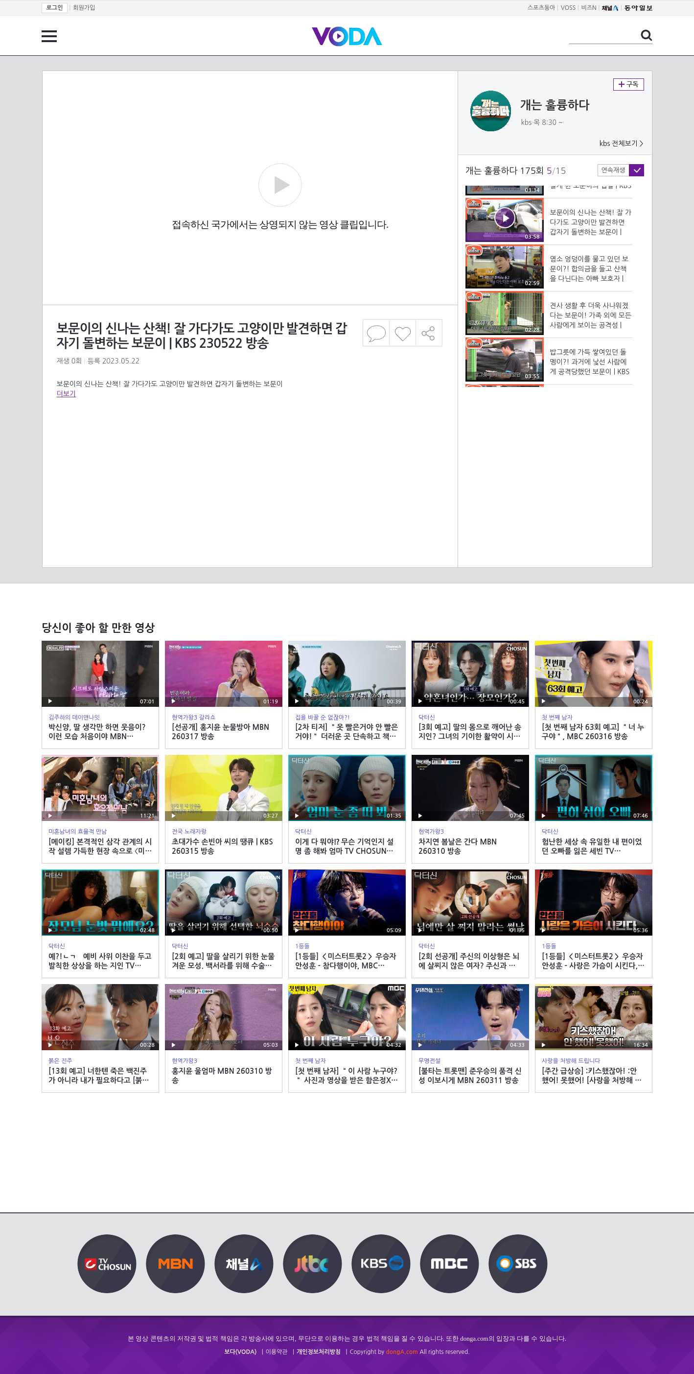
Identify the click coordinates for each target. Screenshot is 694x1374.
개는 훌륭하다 (555, 105)
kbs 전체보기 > (622, 143)
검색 (646, 35)
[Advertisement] (249, 437)
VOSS (568, 8)
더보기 (66, 393)
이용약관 (277, 1352)
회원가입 (84, 8)
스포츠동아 (541, 8)
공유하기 (429, 332)
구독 (628, 84)
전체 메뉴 (49, 36)
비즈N (589, 8)
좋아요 (402, 332)
